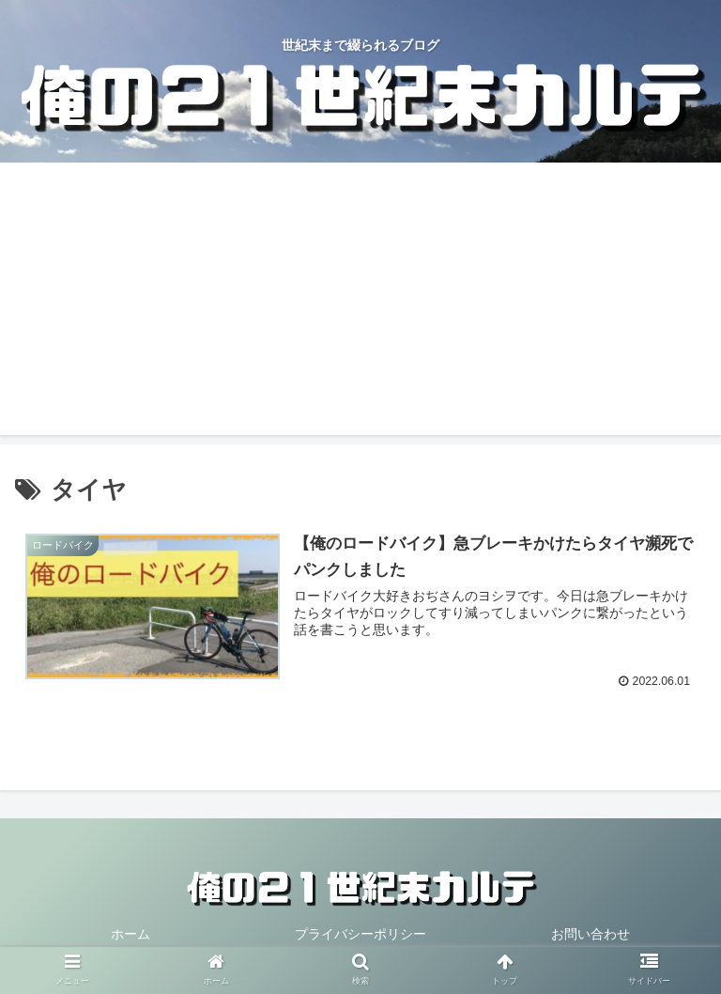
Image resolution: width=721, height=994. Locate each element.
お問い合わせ (590, 933)
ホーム (130, 933)
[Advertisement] (360, 303)
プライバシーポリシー (360, 933)
